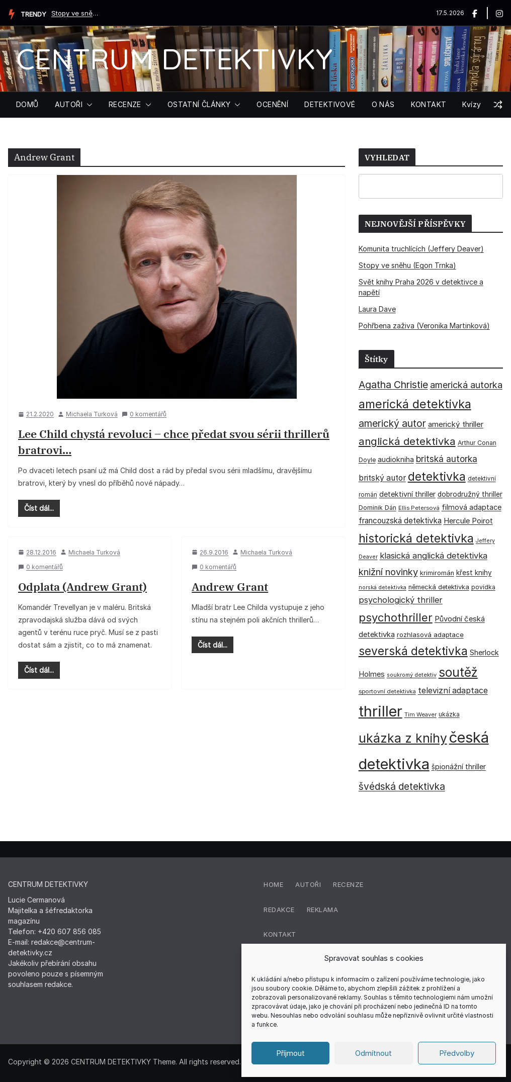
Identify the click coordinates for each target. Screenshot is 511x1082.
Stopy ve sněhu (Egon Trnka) (76, 13)
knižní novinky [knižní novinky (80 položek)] (388, 571)
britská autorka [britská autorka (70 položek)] (446, 459)
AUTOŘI (68, 104)
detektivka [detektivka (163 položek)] (437, 477)
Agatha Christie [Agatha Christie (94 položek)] (393, 385)
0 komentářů (144, 414)
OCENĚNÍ (272, 104)
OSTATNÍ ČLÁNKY (199, 104)
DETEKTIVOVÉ (329, 104)
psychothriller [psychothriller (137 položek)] (396, 617)
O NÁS (383, 104)
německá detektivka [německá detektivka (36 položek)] (438, 587)
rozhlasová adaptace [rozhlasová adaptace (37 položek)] (430, 634)
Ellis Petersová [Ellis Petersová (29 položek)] (419, 507)
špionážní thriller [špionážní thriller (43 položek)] (459, 766)
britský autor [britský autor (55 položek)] (382, 478)
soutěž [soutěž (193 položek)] (458, 672)
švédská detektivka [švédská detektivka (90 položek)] (402, 786)
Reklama (322, 910)
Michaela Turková (92, 414)
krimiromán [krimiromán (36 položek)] (437, 573)
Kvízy (471, 104)
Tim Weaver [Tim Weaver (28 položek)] (420, 714)
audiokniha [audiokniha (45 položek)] (396, 459)
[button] (87, 105)
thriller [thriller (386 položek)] (380, 711)
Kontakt (280, 934)
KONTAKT (429, 104)
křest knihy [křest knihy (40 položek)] (474, 573)
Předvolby (456, 1053)
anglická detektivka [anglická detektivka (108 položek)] (407, 441)
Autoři (308, 884)
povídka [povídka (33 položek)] (483, 587)
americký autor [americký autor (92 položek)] (392, 423)
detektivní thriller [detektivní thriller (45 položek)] (407, 494)
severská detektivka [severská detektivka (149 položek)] (413, 651)
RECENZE (125, 104)
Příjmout (290, 1053)
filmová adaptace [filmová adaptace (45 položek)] (471, 507)
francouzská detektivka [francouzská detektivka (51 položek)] (400, 520)
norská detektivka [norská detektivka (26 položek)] (382, 587)
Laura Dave (377, 309)
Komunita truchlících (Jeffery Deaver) (421, 248)
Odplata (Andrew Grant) (82, 586)
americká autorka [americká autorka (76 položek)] (466, 385)
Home (273, 884)
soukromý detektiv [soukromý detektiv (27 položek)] (412, 674)
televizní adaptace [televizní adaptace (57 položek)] (453, 690)
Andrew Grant (230, 586)
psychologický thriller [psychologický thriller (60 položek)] (401, 600)
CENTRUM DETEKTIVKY (174, 58)
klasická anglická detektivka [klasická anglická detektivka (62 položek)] (433, 556)
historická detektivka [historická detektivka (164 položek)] (416, 538)
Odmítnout (373, 1053)
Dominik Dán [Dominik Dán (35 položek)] (377, 507)
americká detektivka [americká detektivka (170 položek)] (415, 404)
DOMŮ (27, 104)
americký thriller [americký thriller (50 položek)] (455, 424)
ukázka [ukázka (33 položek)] (449, 714)
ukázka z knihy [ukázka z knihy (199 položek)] (403, 738)
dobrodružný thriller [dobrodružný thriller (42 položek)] (470, 494)
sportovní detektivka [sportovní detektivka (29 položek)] (387, 691)
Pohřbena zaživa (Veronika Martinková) (424, 325)
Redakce (279, 910)
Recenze (348, 884)
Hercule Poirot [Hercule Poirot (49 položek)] (468, 520)
